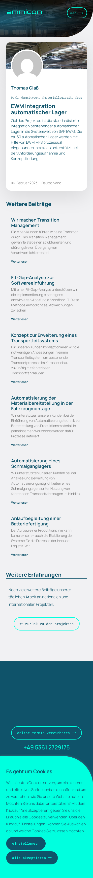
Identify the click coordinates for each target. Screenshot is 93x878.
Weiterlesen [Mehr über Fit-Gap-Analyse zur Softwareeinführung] (20, 319)
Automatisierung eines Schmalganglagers (36, 463)
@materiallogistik (57, 97)
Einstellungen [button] (26, 843)
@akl (14, 97)
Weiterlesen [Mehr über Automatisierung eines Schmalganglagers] (20, 502)
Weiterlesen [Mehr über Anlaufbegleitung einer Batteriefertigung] (20, 555)
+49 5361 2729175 (47, 747)
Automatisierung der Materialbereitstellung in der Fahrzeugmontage (42, 403)
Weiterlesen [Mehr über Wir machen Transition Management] (20, 261)
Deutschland (51, 182)
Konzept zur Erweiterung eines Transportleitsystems (44, 337)
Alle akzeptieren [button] (29, 857)
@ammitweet (30, 97)
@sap (78, 97)
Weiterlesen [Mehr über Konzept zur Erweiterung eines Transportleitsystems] (20, 382)
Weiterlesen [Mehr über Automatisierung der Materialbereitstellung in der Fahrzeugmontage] (20, 445)
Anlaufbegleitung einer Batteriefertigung (36, 521)
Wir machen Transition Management (35, 222)
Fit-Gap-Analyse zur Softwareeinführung (33, 280)
